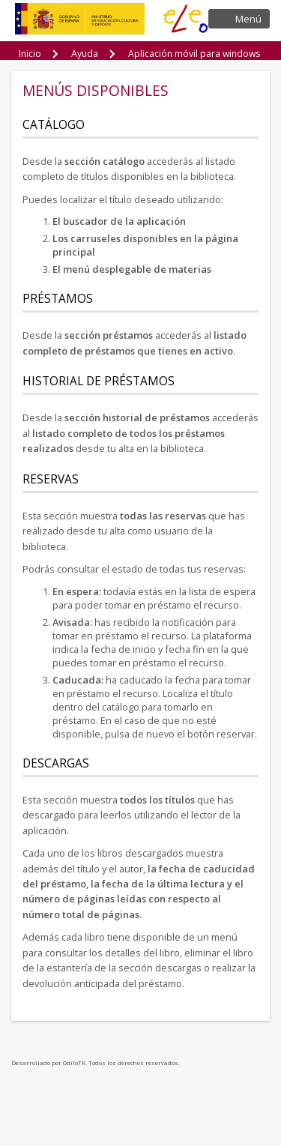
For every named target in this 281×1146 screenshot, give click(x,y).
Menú (248, 18)
